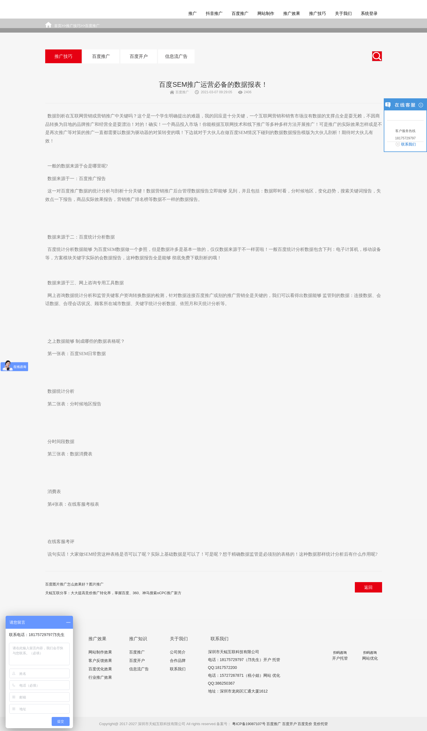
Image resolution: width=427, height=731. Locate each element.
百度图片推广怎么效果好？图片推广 (74, 584)
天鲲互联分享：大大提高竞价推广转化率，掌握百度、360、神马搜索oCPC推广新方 (113, 593)
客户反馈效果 (100, 660)
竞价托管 (320, 724)
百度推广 (240, 13)
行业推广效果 (100, 677)
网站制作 (265, 13)
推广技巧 (317, 13)
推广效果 (291, 13)
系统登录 (369, 13)
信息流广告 (176, 56)
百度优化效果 (100, 669)
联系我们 (178, 669)
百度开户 (139, 56)
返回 (368, 587)
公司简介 (178, 652)
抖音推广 (214, 13)
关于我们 (343, 13)
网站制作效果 (100, 652)
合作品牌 (178, 660)
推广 (192, 13)
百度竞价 (305, 724)
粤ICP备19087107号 (249, 724)
